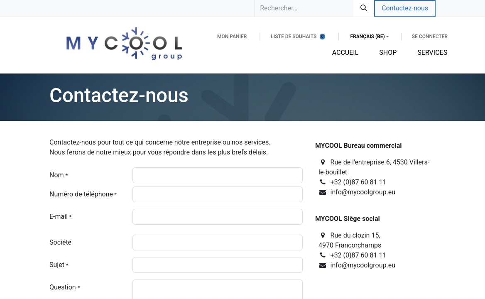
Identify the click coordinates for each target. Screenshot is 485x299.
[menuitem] (345, 52)
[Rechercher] (363, 8)
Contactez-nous (405, 8)
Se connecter (430, 36)
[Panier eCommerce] (232, 36)
